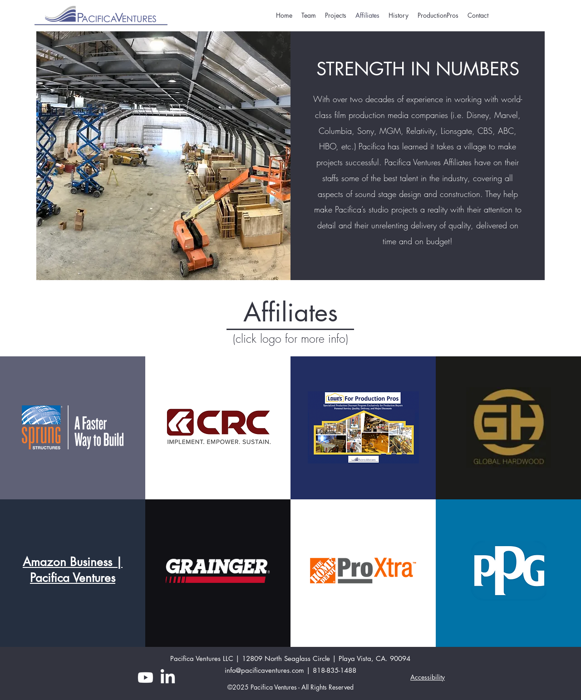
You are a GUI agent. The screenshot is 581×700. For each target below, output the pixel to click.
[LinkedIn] (168, 677)
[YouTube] (145, 677)
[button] (438, 15)
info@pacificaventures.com (264, 670)
